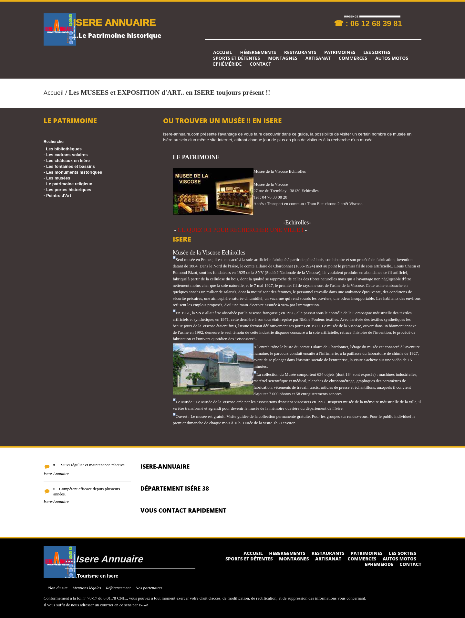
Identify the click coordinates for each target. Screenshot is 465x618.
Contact (260, 64)
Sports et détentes (236, 58)
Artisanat (318, 58)
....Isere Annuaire (104, 558)
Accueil (222, 52)
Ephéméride (227, 64)
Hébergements (258, 52)
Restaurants (300, 52)
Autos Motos (391, 58)
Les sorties (376, 52)
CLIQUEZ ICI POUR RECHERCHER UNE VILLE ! (241, 230)
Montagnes (282, 58)
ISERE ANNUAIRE (114, 22)
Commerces (353, 58)
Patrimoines (339, 52)
